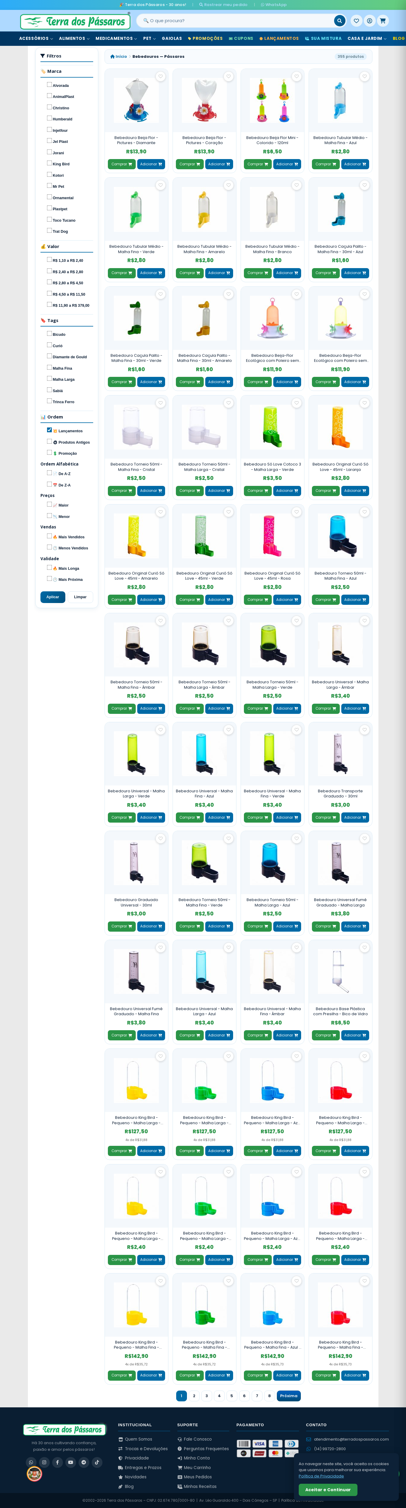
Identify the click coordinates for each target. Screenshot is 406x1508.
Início (118, 56)
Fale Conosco (194, 1439)
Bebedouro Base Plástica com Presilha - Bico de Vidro (340, 1011)
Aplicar (52, 597)
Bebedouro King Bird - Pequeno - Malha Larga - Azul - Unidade (272, 1236)
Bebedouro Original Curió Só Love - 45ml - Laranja (341, 467)
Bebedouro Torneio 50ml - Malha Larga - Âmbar (204, 684)
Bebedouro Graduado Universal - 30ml (136, 902)
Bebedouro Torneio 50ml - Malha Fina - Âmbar (136, 684)
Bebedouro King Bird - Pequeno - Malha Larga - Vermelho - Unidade (340, 1236)
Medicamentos (116, 38)
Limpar (80, 597)
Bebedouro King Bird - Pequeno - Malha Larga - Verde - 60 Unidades (204, 1120)
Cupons (241, 38)
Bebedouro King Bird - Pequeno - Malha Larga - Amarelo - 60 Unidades (136, 1120)
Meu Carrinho (194, 1468)
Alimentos (74, 38)
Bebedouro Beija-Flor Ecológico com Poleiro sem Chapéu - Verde (340, 358)
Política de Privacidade (321, 1476)
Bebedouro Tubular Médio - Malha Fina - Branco (272, 249)
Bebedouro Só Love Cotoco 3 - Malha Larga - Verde (272, 467)
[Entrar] (370, 21)
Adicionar (151, 164)
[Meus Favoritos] (357, 21)
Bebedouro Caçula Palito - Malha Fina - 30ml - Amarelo (204, 358)
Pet (149, 38)
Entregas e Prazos (140, 1468)
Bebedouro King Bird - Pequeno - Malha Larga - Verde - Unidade (204, 1236)
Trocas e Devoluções (143, 1449)
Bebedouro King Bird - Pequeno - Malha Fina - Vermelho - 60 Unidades (340, 1345)
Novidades (132, 1477)
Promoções (205, 38)
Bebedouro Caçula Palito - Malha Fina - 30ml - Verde (136, 358)
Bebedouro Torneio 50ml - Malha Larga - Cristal (204, 467)
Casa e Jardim (367, 38)
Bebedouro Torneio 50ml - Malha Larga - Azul (272, 902)
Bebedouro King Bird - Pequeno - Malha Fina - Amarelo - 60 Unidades (136, 1345)
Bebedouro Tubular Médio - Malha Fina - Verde (136, 249)
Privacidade (133, 1458)
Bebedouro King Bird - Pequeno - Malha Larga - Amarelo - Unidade (136, 1236)
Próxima (289, 1396)
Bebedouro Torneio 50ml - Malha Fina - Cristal (136, 467)
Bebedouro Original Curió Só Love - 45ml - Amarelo (136, 576)
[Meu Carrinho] (383, 21)
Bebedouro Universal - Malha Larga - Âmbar (340, 684)
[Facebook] (57, 1462)
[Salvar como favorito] (161, 76)
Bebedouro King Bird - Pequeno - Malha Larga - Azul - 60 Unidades (272, 1120)
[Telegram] (84, 1462)
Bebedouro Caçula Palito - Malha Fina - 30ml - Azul (340, 249)
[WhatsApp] (31, 1462)
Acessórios (36, 38)
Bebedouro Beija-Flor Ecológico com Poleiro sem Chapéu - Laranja (272, 358)
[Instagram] (44, 1462)
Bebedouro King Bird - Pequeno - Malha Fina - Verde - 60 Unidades (204, 1345)
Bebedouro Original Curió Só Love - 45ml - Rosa (272, 576)
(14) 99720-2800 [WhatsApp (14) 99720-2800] (326, 1449)
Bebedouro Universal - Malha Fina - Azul (204, 793)
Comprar (121, 164)
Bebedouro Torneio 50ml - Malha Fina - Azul (340, 576)
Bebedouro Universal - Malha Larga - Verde (136, 793)
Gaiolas (172, 38)
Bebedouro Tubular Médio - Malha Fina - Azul (340, 140)
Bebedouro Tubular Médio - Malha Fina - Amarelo (204, 249)
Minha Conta (193, 1458)
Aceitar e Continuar (328, 1490)
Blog (126, 1486)
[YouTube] (70, 1462)
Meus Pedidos (194, 1477)
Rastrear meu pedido (223, 4)
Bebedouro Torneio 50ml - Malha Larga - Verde (272, 684)
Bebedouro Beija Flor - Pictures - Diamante (136, 140)
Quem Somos (135, 1439)
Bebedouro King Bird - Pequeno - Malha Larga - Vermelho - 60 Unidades (340, 1120)
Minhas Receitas (197, 1486)
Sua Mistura (323, 38)
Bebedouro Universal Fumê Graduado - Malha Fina (136, 1011)
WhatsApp (274, 4)
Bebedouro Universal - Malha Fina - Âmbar (272, 1011)
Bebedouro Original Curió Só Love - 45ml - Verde (204, 576)
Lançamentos (279, 38)
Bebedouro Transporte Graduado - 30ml (340, 793)
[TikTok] (97, 1462)
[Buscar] (339, 20)
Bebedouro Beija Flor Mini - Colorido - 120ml (272, 140)
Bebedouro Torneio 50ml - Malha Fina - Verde (204, 902)
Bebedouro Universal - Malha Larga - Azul (204, 1011)
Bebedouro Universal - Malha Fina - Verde (272, 793)
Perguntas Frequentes (203, 1449)
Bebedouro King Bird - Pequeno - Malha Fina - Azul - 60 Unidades (272, 1345)
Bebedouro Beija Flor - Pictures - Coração (204, 140)
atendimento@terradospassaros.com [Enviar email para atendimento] (347, 1439)
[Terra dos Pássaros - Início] (74, 20)
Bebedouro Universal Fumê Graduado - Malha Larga (340, 902)
